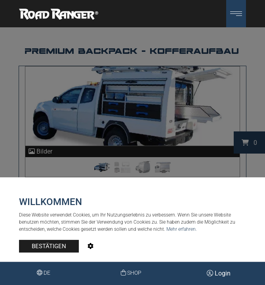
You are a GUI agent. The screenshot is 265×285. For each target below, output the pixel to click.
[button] (236, 13)
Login (219, 273)
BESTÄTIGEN (49, 246)
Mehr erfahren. (181, 229)
